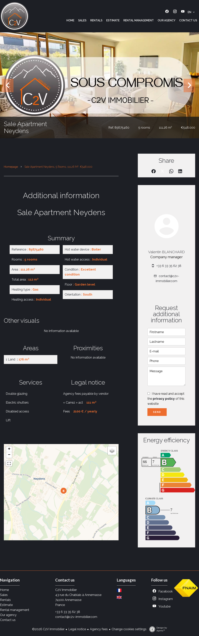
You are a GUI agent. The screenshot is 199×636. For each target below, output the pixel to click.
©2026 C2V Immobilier (48, 629)
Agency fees (99, 629)
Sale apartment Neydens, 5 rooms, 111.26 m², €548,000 (58, 166)
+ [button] (9, 449)
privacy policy (164, 399)
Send (157, 412)
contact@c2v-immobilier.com (76, 617)
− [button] (9, 455)
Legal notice (77, 629)
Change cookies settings (129, 629)
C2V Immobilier (66, 590)
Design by (157, 629)
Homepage (11, 166)
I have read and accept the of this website (165, 399)
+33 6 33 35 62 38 (168, 266)
